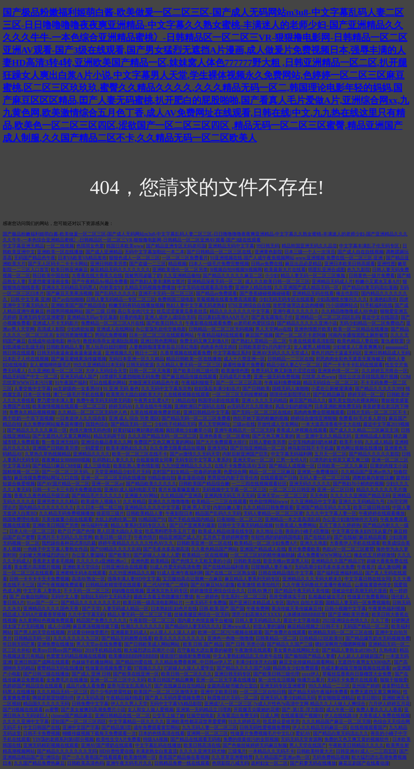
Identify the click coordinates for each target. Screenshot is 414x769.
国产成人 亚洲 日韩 (91, 674)
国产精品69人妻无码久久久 (192, 626)
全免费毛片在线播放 (67, 679)
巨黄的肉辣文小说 (388, 465)
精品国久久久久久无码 (46, 703)
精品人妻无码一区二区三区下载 (139, 614)
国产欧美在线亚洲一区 (136, 674)
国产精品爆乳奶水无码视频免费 (377, 638)
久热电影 (388, 650)
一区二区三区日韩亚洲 (292, 489)
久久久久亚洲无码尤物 (202, 751)
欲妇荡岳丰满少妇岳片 (217, 388)
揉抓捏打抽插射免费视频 (185, 656)
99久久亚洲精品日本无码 (98, 364)
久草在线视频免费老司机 (155, 412)
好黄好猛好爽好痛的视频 (138, 430)
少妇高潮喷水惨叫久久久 (341, 299)
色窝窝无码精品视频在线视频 (76, 656)
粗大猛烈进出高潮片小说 (149, 650)
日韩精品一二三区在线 (290, 358)
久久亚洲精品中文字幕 (313, 501)
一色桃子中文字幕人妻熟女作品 (55, 549)
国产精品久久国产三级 (290, 644)
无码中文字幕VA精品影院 (176, 703)
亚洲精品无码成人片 (332, 281)
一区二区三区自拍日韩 (263, 691)
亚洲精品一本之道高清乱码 (292, 519)
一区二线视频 (60, 245)
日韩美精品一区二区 (276, 638)
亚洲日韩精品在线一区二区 (122, 715)
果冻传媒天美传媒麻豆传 (296, 608)
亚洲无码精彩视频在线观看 (51, 745)
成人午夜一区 (340, 709)
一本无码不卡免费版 (206, 602)
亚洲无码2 (217, 448)
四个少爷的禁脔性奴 (111, 691)
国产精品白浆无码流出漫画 (369, 287)
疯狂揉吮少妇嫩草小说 (189, 430)
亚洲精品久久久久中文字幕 (152, 507)
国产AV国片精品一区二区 (63, 483)
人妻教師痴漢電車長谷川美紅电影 (163, 347)
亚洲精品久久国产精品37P (337, 561)
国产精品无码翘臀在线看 (126, 638)
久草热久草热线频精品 (48, 454)
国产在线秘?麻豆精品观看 (360, 537)
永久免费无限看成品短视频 (177, 448)
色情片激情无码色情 (90, 430)
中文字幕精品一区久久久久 (136, 721)
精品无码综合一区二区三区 (331, 382)
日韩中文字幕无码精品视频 (245, 525)
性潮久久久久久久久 (141, 626)
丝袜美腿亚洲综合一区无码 (201, 614)
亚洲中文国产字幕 (80, 727)
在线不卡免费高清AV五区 (240, 465)
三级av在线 (243, 424)
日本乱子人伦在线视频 (26, 358)
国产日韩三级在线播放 (46, 674)
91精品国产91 (152, 519)
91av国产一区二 (42, 602)
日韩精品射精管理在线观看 (113, 584)
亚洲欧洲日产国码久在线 (199, 406)
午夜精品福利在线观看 (220, 335)
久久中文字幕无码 (86, 614)
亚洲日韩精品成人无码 (387, 352)
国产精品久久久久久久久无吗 (67, 751)
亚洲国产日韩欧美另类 (55, 448)
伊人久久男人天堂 (129, 703)
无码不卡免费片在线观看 (352, 679)
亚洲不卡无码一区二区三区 (166, 293)
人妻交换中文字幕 (32, 388)
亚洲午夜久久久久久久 (296, 311)
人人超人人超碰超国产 (360, 656)
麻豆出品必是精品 (303, 263)
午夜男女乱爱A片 (151, 400)
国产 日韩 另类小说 (245, 644)
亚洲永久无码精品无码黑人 (69, 287)
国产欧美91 (119, 555)
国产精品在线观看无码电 (195, 739)
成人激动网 (388, 567)
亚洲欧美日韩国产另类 (55, 525)
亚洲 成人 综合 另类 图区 (134, 418)
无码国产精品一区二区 (366, 626)
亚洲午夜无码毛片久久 (129, 763)
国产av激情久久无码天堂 (195, 454)
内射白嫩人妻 (227, 507)
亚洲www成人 (236, 626)
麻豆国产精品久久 (307, 400)
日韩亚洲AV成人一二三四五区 (366, 751)
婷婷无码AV (121, 406)
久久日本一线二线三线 (99, 507)
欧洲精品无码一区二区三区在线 (340, 632)
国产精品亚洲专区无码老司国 (176, 245)
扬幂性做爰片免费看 (243, 364)
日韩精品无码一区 (32, 638)
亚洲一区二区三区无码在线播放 (113, 477)
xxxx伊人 (310, 674)
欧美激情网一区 (140, 757)
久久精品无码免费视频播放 (66, 513)
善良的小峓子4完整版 (307, 531)
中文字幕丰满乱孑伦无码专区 (369, 245)
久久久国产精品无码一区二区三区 (162, 436)
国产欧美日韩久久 (164, 323)
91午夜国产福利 (71, 382)
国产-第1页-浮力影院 (303, 709)
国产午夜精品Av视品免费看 (100, 281)
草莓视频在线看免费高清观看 (226, 299)
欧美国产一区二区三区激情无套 (166, 691)
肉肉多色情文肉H (218, 347)
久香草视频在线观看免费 (185, 352)
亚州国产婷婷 (366, 685)
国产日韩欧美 (256, 388)
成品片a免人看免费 (85, 685)
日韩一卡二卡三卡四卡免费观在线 (67, 489)
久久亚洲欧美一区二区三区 (55, 370)
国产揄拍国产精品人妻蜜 (309, 656)
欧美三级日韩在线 (371, 507)
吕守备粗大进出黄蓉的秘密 (204, 650)
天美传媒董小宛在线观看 (67, 519)
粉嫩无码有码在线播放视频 (136, 305)
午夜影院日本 (179, 513)
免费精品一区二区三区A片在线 (112, 323)
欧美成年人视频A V (101, 501)
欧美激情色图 (235, 370)
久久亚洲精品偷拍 (181, 275)
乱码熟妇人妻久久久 (113, 460)
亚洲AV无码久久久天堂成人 (280, 352)
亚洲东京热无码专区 (167, 590)
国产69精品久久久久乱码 (115, 549)
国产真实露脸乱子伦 (272, 317)
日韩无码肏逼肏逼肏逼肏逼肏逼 (70, 352)
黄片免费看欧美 (304, 549)
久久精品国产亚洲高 (181, 495)
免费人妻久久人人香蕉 (379, 709)
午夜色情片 (145, 537)
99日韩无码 (267, 245)
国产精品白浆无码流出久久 (340, 733)
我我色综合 (97, 424)
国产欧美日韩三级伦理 (196, 370)
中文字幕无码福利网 (291, 454)
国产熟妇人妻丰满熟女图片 (157, 281)
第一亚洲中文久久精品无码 (324, 436)
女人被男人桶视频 (311, 347)
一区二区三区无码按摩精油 (239, 394)
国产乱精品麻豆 (329, 394)
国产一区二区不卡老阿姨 (300, 335)
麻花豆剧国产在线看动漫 (363, 763)
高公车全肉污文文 (136, 311)
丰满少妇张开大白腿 (256, 662)
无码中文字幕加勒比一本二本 (154, 251)
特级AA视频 (155, 739)
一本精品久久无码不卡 (271, 751)
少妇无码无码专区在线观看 (286, 299)
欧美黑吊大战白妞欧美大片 (133, 394)
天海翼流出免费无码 (237, 715)
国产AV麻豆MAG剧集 (212, 584)
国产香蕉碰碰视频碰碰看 (264, 293)
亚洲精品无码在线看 (313, 293)
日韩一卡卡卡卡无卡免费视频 (39, 578)
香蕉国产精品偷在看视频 (183, 757)
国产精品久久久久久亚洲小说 (307, 323)
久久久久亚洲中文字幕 (26, 721)
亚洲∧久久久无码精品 (264, 400)
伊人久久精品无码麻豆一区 (320, 727)
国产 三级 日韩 (101, 311)
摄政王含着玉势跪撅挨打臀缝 (163, 596)
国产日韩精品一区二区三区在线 (220, 251)
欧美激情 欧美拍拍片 (258, 584)
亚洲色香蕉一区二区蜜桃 (224, 436)
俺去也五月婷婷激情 (374, 555)
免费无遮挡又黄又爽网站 (375, 691)
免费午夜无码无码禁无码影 (104, 400)
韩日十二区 (146, 352)
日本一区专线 (37, 394)
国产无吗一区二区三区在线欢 (261, 412)
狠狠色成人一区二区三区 (134, 257)
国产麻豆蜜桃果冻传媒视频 (78, 358)
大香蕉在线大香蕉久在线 (97, 275)
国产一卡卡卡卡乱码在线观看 (353, 364)
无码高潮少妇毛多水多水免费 (324, 567)
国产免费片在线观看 (285, 632)
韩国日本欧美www (125, 245)
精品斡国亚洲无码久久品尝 (309, 245)
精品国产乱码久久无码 (218, 513)
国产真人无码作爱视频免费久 (175, 697)
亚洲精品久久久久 (91, 454)
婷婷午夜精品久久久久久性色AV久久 (136, 543)
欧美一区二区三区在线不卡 (139, 454)
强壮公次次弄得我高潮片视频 (368, 376)
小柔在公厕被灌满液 (332, 388)
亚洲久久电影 (314, 543)
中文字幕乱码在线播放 (158, 745)
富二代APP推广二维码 (166, 584)
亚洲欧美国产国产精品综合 (78, 305)
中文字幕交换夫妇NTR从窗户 (361, 531)
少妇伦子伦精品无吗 (175, 424)
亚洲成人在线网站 (114, 329)
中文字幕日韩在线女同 (367, 578)
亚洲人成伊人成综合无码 (170, 317)
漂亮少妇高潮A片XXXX (256, 614)
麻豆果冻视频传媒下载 (96, 626)
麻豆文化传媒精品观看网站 (307, 662)
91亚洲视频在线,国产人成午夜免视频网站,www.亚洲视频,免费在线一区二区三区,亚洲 (297, 257)
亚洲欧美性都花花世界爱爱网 (196, 721)
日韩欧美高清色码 (85, 763)
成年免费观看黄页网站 (156, 727)
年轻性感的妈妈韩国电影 (276, 537)
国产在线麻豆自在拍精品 (179, 685)
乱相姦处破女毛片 (326, 596)
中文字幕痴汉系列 (231, 352)
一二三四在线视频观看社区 (259, 483)
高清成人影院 (51, 329)
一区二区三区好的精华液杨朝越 (262, 555)
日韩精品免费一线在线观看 (182, 763)
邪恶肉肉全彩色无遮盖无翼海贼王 (350, 358)
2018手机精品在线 (103, 650)
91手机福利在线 (376, 305)
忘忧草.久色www (319, 376)
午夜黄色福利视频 (386, 608)
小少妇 (272, 275)
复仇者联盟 (392, 341)
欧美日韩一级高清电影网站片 (153, 602)
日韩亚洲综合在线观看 (124, 567)
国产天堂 (91, 608)
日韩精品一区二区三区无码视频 (221, 329)
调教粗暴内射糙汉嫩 (373, 477)
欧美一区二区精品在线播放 (361, 329)
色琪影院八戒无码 (230, 763)
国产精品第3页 (116, 727)
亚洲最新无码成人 (129, 632)
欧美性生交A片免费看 (118, 739)
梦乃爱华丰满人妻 (55, 400)
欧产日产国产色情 (76, 531)
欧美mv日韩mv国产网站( (57, 650)
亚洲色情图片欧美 (312, 329)
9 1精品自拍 (183, 400)
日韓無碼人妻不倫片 (272, 567)
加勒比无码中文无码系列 (106, 596)
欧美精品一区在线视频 (205, 555)
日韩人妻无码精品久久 (258, 620)
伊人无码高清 (90, 697)
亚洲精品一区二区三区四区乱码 (327, 317)
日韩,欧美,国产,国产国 (221, 608)
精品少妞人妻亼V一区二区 (293, 364)
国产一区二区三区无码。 (67, 471)
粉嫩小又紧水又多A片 (377, 281)
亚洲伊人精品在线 (253, 287)
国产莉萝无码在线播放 (313, 763)
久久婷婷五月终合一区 (385, 370)
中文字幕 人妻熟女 (42, 590)
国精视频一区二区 (21, 471)
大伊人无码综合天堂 (106, 370)
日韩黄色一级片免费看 (372, 275)
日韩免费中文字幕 (90, 703)
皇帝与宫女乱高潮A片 (129, 685)
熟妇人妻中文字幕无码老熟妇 (196, 305)
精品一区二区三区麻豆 (272, 471)
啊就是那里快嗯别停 (53, 697)
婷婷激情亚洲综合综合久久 (217, 590)
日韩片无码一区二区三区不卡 (377, 412)
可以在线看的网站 (107, 382)
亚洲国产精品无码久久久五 (323, 507)
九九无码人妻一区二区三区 (209, 727)
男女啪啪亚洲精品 (336, 697)
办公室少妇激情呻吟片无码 (350, 519)
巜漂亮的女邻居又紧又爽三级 (339, 460)
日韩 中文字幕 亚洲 (30, 299)
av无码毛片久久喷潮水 (250, 406)
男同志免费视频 (111, 335)
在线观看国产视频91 (301, 715)
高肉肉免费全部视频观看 (318, 412)
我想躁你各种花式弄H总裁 (69, 543)
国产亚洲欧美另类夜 (348, 614)
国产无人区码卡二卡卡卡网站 (58, 263)
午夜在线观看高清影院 (312, 341)
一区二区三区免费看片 (185, 257)
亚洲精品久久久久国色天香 (51, 608)
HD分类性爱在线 (116, 751)
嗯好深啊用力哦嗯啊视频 (340, 644)
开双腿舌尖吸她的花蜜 (256, 709)
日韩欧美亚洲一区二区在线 (204, 543)
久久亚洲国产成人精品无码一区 (307, 287)
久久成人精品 (379, 442)
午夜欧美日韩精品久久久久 (356, 745)
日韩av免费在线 (267, 263)
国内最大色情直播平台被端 (205, 620)
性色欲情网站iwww (268, 501)
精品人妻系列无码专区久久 (139, 525)
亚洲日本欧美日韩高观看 (349, 263)
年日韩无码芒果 (19, 644)
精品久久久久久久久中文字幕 (240, 311)
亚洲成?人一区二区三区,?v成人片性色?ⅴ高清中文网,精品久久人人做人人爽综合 (285, 703)
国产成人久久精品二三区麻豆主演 (363, 430)
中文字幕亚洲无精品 (23, 245)
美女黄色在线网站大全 (296, 650)
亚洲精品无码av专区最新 (92, 317)
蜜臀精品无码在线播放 (60, 668)
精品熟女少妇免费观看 (296, 668)
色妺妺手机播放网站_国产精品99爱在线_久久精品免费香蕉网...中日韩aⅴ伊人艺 (152, 662)
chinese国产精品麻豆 (71, 715)
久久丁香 (380, 620)
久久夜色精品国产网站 (214, 549)
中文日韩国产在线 (41, 727)
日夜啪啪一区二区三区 (240, 519)
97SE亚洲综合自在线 (249, 305)
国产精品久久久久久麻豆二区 (233, 275)
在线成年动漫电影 (46, 341)
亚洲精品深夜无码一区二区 (215, 281)
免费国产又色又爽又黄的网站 (164, 442)
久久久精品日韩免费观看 (268, 507)
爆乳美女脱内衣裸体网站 (353, 400)
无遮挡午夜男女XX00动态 (365, 662)
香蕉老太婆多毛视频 (53, 561)
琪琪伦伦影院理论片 (290, 394)
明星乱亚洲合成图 (326, 269)
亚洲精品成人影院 (373, 436)
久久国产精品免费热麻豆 (39, 763)
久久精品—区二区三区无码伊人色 (93, 412)
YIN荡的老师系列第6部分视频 (63, 739)
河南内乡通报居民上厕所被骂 (358, 335)
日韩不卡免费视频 (41, 733)
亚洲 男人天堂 (196, 507)
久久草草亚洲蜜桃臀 (232, 757)
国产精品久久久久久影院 (374, 454)
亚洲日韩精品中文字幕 (206, 412)
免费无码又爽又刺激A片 (204, 341)
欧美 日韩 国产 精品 (203, 644)
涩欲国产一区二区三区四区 (78, 721)
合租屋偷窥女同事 (154, 460)
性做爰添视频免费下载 (109, 668)
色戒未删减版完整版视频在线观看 (355, 668)
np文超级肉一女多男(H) (77, 388)
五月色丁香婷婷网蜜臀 (226, 537)
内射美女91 (110, 287)
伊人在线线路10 (340, 715)
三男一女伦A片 (291, 460)
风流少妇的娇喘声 (293, 406)
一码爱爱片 (92, 448)
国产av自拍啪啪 (68, 299)
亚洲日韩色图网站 (158, 341)
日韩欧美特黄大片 (314, 751)
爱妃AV (303, 733)
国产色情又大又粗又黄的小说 (201, 561)
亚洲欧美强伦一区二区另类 (180, 269)
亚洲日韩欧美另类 (108, 263)
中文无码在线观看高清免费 (205, 287)
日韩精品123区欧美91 (321, 638)
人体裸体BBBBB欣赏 (304, 614)
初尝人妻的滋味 (269, 626)
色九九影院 (358, 269)
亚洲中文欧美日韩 (218, 691)
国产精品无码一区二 (131, 424)
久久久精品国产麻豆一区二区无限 (336, 721)
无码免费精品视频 (330, 757)
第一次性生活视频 (276, 679)
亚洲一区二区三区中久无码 (118, 679)
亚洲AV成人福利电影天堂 (130, 489)
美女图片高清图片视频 (37, 567)
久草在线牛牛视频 (153, 406)
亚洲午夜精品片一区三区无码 (244, 430)
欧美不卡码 (350, 442)
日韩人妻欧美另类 (267, 442)
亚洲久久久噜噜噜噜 (169, 501)
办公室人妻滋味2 (89, 555)
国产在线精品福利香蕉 (226, 567)
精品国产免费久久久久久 (101, 620)
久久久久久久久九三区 (76, 638)
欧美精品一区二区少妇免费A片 (265, 543)
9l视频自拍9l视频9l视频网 (236, 269)
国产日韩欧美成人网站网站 (152, 644)
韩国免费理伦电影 (21, 519)
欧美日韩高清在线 (202, 745)
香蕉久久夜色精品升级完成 (41, 495)
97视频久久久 (147, 668)
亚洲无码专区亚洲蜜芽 (41, 317)
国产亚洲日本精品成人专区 (256, 602)
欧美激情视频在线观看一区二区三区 (69, 406)
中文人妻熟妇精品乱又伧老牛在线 (247, 656)
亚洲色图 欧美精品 (150, 561)
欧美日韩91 (368, 697)
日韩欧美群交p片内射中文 (265, 347)
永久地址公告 (269, 531)
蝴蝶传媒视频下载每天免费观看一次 (99, 733)
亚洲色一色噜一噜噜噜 (230, 638)
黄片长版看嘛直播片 (179, 489)
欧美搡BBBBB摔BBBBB (133, 656)
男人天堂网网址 (214, 424)
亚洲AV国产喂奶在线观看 (107, 745)
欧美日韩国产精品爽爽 (171, 679)
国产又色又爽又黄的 (273, 436)
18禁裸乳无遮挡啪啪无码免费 (129, 376)
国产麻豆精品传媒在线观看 (189, 376)
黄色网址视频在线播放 (359, 448)
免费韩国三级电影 (175, 299)
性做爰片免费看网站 (368, 596)
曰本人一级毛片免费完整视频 (219, 263)
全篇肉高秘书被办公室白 (232, 685)
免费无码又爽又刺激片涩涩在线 (283, 370)
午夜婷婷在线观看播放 (382, 513)
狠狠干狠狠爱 (394, 679)
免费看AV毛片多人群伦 (362, 418)
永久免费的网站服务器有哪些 (53, 424)
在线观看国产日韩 (278, 477)
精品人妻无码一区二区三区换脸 (314, 275)
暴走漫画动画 (191, 477)
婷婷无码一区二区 (366, 394)
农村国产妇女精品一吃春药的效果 (187, 471)
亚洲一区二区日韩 (335, 489)
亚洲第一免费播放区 (318, 471)
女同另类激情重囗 (73, 335)
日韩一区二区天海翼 (150, 370)
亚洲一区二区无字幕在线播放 (226, 679)
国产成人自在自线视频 (360, 251)
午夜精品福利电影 (124, 697)
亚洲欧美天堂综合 (80, 567)
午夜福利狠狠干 (197, 382)
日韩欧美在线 (247, 561)
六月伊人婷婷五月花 (389, 703)
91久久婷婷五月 (244, 721)
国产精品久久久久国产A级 (244, 668)
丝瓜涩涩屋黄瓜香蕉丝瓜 (181, 311)
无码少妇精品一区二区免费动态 (371, 323)
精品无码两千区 (109, 436)
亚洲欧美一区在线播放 (60, 251)
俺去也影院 (347, 293)
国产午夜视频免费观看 (60, 584)
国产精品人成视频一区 (292, 465)
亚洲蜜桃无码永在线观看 (80, 572)
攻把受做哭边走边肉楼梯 (298, 305)
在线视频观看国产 (368, 727)
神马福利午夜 (95, 525)
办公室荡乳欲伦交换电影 (160, 329)
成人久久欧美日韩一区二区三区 (277, 281)
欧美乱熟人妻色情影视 (136, 465)
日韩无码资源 (140, 364)
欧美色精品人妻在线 (358, 341)
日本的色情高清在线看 (161, 733)
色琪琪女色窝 (90, 245)
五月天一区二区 (330, 454)
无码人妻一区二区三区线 (324, 477)
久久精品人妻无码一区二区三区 (188, 364)
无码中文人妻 (65, 596)
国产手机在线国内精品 (191, 519)
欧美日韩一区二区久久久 (186, 674)
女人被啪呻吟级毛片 (50, 364)
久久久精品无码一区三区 (62, 691)
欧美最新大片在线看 (285, 269)
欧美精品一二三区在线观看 (219, 501)
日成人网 (269, 715)
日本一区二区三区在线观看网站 (162, 335)
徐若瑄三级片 (110, 513)
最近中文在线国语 (380, 317)
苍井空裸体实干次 (287, 596)
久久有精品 (134, 501)
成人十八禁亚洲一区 (244, 358)
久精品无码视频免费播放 (149, 287)
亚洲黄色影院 (268, 251)
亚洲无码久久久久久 (310, 483)
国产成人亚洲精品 (104, 251)
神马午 (74, 341)
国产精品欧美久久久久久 (151, 483)
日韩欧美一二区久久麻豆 (342, 465)
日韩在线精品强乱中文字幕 (286, 572)
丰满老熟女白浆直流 (156, 751)
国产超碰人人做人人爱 (156, 555)
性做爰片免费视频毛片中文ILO (261, 733)
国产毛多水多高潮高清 (166, 549)
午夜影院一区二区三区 (152, 620)
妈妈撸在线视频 (128, 590)
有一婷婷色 (207, 596)
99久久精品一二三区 (329, 685)
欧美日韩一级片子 (113, 537)
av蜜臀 (51, 709)
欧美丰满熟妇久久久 (127, 448)
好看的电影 (131, 317)
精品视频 (177, 263)
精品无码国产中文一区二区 (30, 376)
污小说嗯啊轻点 (342, 305)
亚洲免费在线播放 (55, 644)
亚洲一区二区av (107, 483)
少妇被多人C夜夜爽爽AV (357, 347)
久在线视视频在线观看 (186, 394)
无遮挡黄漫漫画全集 (48, 281)
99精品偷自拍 (161, 477)
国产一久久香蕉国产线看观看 (92, 757)
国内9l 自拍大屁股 (304, 602)
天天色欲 (319, 495)
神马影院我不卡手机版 (311, 448)
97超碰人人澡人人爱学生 (188, 668)
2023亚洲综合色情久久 (345, 620)
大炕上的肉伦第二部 (115, 519)
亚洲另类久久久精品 (58, 501)
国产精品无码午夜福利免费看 (318, 691)
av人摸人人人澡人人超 (172, 632)
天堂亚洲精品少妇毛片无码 (122, 471)
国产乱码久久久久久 (115, 293)
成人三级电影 (97, 465)
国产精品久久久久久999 (379, 388)
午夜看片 (366, 567)
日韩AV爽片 (259, 590)
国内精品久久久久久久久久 (46, 507)
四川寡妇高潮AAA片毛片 (223, 317)
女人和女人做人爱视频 (150, 709)
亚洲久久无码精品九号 (361, 501)
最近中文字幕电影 (301, 620)
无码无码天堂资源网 (301, 739)
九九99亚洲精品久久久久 (186, 465)
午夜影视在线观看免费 (208, 323)
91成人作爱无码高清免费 (175, 567)
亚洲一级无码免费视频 (277, 376)
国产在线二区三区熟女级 (230, 572)
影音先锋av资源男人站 (286, 561)
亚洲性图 (386, 263)
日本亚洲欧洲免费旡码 (337, 406)
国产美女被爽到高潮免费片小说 (93, 709)
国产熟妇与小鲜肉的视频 (358, 483)
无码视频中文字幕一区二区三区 (234, 489)
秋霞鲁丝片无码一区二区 (232, 697)
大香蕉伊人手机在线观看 (354, 543)
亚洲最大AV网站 (141, 495)
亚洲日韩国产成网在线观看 (41, 662)
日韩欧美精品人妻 (64, 347)
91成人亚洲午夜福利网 (180, 572)
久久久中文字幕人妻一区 (331, 513)
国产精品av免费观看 (216, 293)
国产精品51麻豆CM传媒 (56, 465)
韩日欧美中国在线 (50, 275)
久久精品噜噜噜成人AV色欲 (349, 311)
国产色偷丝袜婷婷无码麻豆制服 (255, 745)
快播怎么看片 (311, 679)
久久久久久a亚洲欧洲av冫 (102, 561)
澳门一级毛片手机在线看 (78, 394)
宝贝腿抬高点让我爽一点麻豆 (192, 578)
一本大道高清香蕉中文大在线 (331, 424)
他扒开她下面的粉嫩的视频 (260, 418)
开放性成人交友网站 (278, 424)
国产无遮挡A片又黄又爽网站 (61, 436)
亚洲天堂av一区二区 (253, 460)
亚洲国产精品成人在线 (263, 549)
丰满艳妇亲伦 (383, 299)
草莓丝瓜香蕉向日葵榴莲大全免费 (357, 674)
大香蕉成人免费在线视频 (384, 715)
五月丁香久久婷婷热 (340, 525)
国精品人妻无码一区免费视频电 (358, 602)
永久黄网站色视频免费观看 (46, 620)
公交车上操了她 (168, 715)
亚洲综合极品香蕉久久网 (106, 442)
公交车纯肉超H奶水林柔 (312, 442)
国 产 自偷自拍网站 (29, 596)
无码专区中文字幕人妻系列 (202, 460)
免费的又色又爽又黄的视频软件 (357, 739)
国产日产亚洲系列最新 (192, 525)
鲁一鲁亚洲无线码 (60, 442)
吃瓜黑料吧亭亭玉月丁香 (170, 531)
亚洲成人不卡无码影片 (55, 323)
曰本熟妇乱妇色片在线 (174, 608)
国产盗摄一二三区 (147, 263)
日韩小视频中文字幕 (345, 608)
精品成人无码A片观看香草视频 (34, 614)
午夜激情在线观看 (252, 650)
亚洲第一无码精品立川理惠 (203, 709)
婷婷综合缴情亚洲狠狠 (314, 418)
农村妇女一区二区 (269, 763)
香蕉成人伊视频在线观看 (301, 430)
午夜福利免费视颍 (282, 382)
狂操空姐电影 (200, 715)
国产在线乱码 (317, 537)
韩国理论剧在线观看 (218, 400)
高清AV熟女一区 (88, 578)
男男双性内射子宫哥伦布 (232, 477)
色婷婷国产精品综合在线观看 (33, 685)
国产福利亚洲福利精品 (340, 572)
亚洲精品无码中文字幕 (231, 245)
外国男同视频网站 (64, 311)
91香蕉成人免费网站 (296, 525)
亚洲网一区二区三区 (207, 733)
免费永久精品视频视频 (32, 412)
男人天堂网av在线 (273, 329)
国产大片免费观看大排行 (221, 442)
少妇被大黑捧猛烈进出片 (43, 555)
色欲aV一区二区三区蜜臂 (348, 549)
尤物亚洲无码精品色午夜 (153, 382)
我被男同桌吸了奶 (142, 275)
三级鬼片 (237, 751)
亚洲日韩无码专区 (232, 674)
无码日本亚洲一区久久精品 (136, 358)
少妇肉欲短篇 (80, 329)
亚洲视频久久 (119, 352)
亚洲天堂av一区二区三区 (282, 495)
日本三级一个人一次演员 (309, 251)
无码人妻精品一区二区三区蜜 (273, 513)
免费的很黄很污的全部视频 (251, 739)
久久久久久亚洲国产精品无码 (360, 495)
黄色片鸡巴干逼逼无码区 (336, 352)
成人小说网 (59, 626)
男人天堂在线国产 (307, 745)
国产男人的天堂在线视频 (39, 632)
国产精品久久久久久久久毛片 (91, 602)
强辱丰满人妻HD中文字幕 (133, 578)
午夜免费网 (257, 608)
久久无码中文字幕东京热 (166, 388)
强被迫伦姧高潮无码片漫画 (359, 590)
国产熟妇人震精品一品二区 (259, 341)
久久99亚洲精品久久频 (132, 572)
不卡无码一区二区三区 (86, 590)
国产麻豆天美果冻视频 (69, 293)
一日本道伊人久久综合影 (80, 418)
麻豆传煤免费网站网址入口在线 (46, 477)
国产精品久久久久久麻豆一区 (37, 430)
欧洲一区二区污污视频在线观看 (230, 632)
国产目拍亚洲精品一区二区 (258, 448)
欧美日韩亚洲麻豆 (69, 269)
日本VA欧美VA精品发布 (82, 257)
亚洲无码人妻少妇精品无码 (288, 697)
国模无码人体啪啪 (290, 388)
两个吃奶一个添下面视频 (28, 418)
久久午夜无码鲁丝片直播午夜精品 (317, 584)
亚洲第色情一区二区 (338, 370)
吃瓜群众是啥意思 (281, 721)
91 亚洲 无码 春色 (121, 388)
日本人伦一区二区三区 (32, 531)
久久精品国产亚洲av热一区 (282, 757)
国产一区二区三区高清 (239, 382)
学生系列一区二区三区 (244, 596)
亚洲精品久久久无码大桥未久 (312, 578)
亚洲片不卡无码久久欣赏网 (64, 537)
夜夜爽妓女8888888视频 (66, 460)
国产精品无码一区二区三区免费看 (196, 418)
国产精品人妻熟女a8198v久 (349, 650)
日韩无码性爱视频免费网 (264, 727)
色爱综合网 (235, 471)
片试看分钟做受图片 (88, 632)
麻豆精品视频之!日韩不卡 (314, 626)
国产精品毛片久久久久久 (97, 495)
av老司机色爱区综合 (254, 323)
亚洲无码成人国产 (78, 376)
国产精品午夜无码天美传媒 (301, 590)
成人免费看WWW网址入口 (324, 555)
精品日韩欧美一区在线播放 (194, 358)
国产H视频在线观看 (23, 709)
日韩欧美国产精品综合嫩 (204, 483)
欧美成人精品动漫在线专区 (226, 531)
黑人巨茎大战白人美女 (120, 531)
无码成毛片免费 (235, 376)
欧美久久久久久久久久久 (179, 638)
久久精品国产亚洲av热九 (366, 471)
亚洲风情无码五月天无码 (229, 495)
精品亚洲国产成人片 (179, 537)
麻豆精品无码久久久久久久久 (120, 269)
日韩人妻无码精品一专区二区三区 (120, 299)
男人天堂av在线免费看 (99, 644)
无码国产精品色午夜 (34, 257)
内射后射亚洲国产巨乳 (245, 454)
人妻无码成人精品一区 (125, 608)
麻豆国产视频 (259, 335)
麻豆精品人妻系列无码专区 (252, 578)
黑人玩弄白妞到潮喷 (106, 347)
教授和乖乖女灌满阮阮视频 (110, 341)
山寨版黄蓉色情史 (373, 584)
